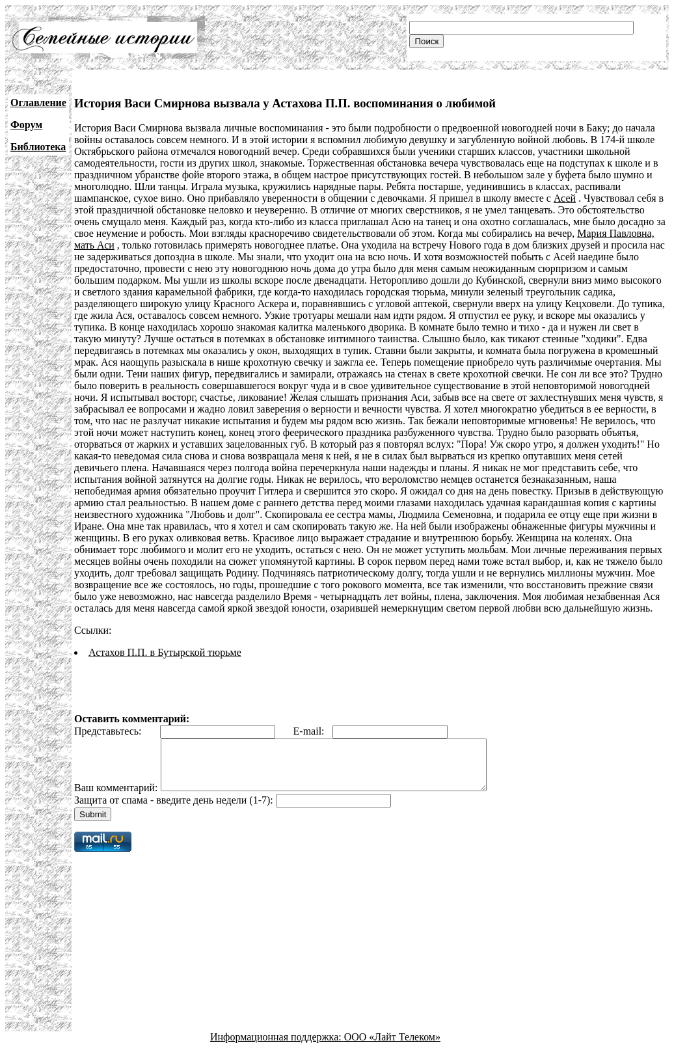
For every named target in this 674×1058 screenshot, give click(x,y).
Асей (565, 198)
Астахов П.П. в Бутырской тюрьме (164, 652)
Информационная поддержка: (277, 1046)
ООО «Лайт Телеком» (392, 1046)
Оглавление (38, 102)
